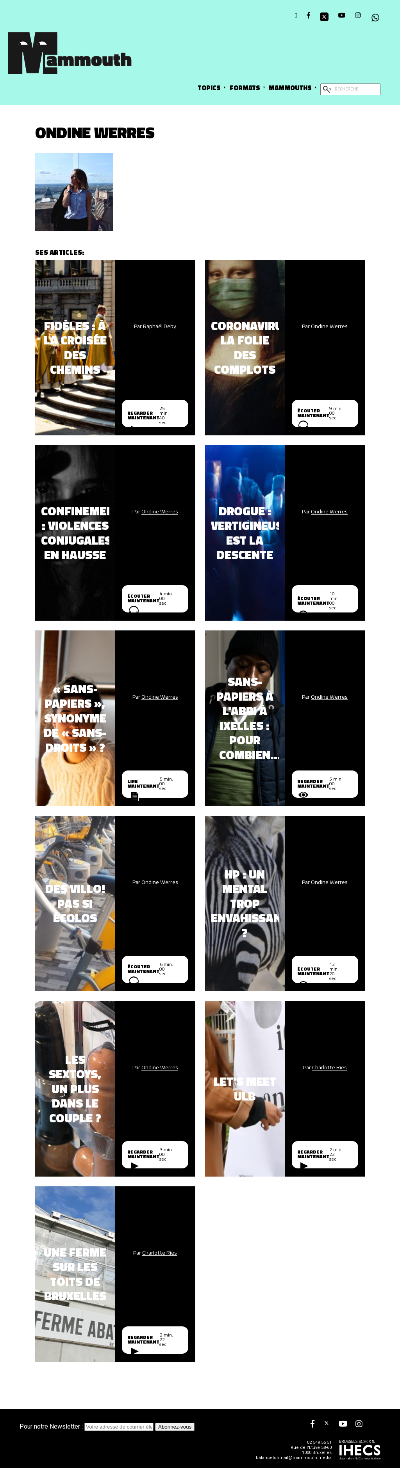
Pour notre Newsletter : (87, 1426)
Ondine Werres (329, 326)
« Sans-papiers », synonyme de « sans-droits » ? (75, 718)
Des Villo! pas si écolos (75, 903)
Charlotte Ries (329, 1067)
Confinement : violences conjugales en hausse (75, 533)
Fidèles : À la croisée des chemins (75, 347)
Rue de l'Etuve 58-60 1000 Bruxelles (311, 1450)
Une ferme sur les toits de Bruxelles (75, 1274)
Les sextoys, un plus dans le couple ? (75, 1088)
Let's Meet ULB (245, 1088)
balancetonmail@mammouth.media (294, 1457)
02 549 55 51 (319, 1442)
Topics (209, 87)
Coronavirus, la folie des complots (245, 347)
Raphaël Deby (159, 326)
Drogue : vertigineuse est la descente (245, 533)
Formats (245, 87)
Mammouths (290, 87)
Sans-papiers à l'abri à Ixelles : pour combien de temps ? (245, 718)
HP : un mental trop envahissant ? (245, 903)
